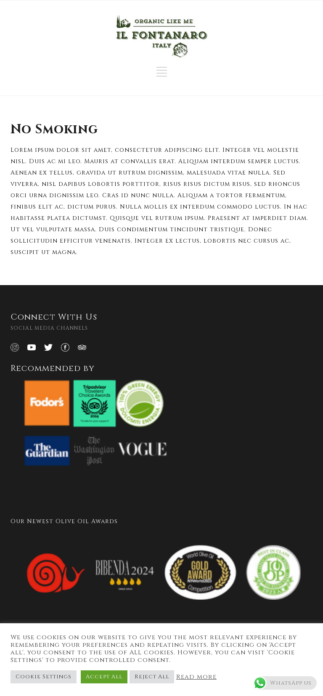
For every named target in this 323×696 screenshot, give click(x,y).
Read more (196, 677)
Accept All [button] (104, 676)
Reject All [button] (152, 676)
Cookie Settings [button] (43, 676)
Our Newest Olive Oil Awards (64, 521)
